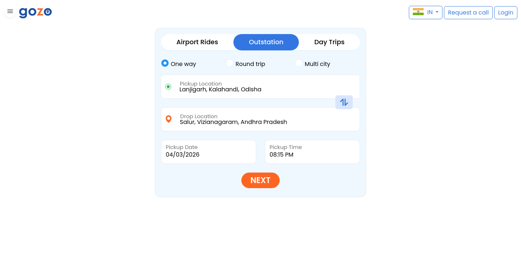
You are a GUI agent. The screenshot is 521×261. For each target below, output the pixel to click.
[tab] (193, 64)
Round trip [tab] (245, 63)
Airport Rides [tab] (197, 41)
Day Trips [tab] (329, 41)
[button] (9, 12)
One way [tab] (178, 63)
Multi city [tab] (312, 63)
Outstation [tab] (266, 41)
